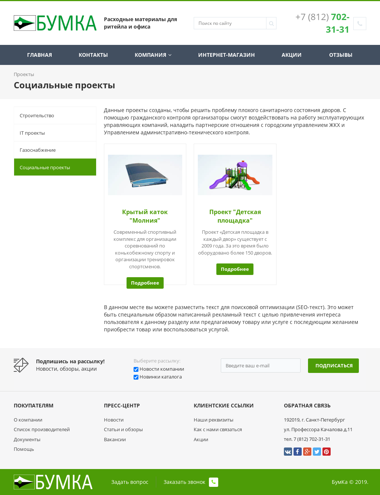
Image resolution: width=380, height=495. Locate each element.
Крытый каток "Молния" (145, 216)
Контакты (94, 54)
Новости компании (162, 369)
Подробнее (145, 282)
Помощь (24, 449)
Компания (153, 54)
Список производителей (42, 429)
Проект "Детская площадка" (235, 216)
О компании (28, 419)
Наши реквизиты (213, 419)
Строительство (37, 115)
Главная (39, 54)
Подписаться (334, 365)
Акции (292, 54)
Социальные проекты (45, 167)
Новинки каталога (161, 377)
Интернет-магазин (226, 54)
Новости (114, 419)
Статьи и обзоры (123, 429)
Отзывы (341, 54)
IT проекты (32, 133)
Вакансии (115, 439)
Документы (27, 439)
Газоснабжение (38, 150)
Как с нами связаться (218, 429)
